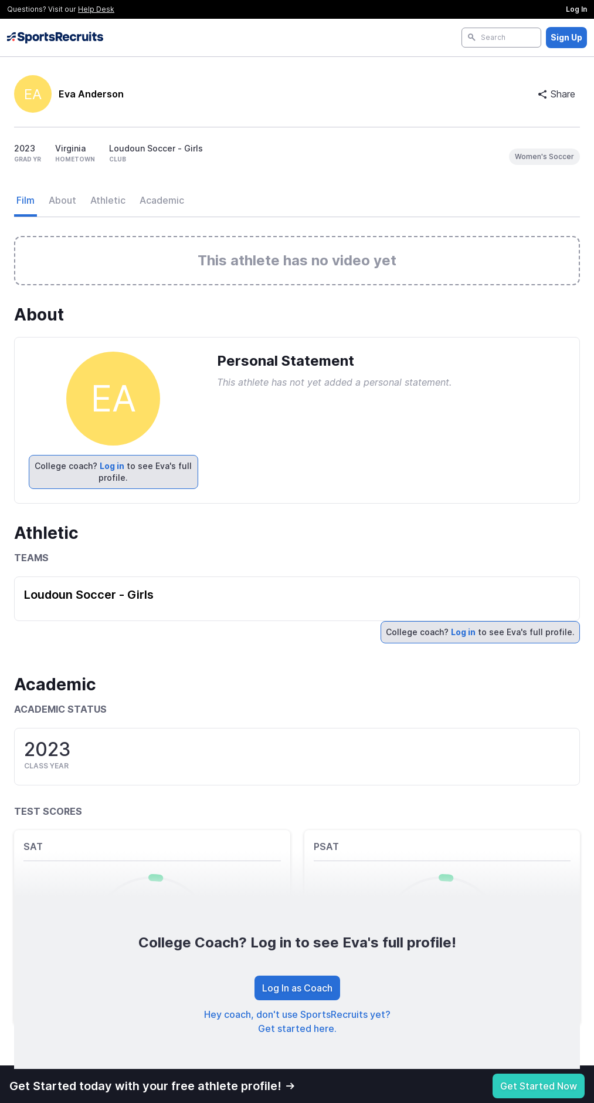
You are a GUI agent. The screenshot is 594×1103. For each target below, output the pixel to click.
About (62, 200)
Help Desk (96, 9)
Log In (576, 9)
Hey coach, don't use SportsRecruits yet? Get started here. (297, 1021)
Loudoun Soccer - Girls (89, 595)
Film (25, 200)
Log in (112, 466)
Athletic (107, 200)
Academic (162, 200)
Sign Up (566, 37)
